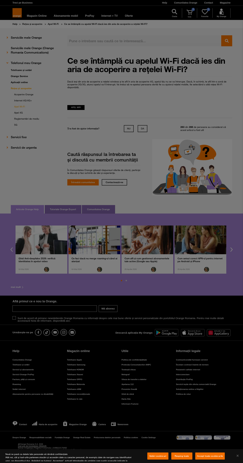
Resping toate (182, 456)
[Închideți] (237, 455)
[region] (121, 456)
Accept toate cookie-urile (210, 456)
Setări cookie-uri (157, 456)
